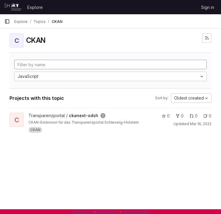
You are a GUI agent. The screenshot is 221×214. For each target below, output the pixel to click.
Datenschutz (107, 211)
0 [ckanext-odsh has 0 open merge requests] (194, 115)
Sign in (207, 7)
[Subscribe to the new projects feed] (207, 38)
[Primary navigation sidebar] (7, 21)
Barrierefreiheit (135, 211)
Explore (35, 7)
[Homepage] (13, 7)
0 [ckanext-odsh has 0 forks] (180, 115)
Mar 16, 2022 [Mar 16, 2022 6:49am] (201, 124)
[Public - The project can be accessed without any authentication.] (103, 115)
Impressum (83, 211)
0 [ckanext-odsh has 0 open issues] (207, 115)
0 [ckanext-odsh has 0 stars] (166, 115)
